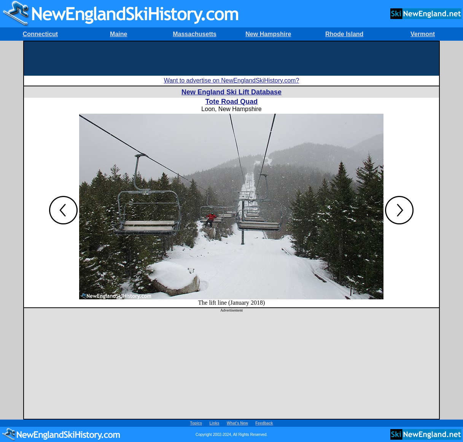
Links (215, 423)
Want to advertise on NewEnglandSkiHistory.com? (231, 80)
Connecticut (40, 34)
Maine (118, 34)
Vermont (422, 34)
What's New (237, 423)
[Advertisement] (231, 58)
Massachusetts (194, 34)
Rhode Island (344, 34)
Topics (196, 423)
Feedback (264, 423)
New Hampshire (268, 34)
